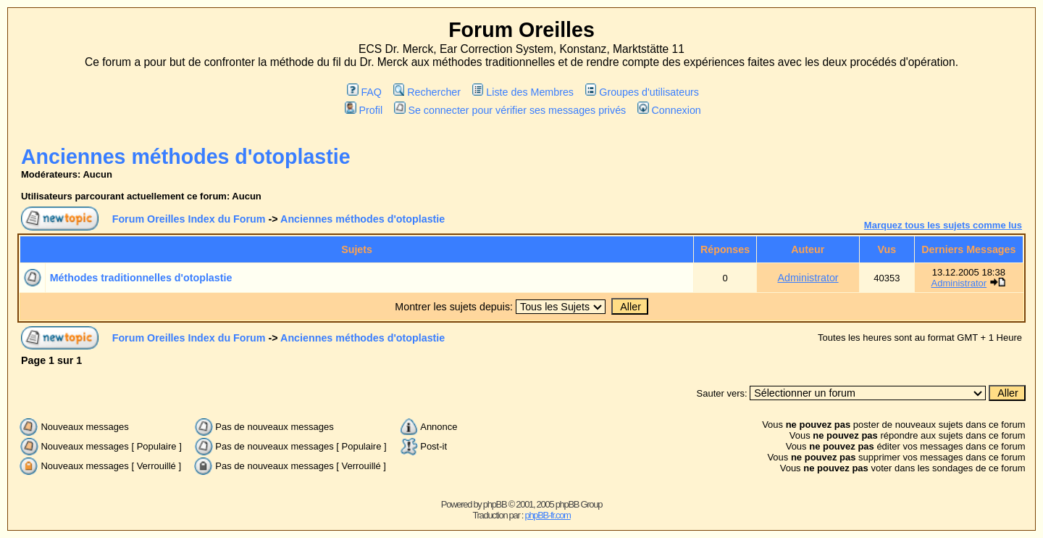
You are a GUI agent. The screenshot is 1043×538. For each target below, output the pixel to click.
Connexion (669, 110)
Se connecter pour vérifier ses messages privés (510, 110)
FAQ (364, 92)
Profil (363, 110)
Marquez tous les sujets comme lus (943, 225)
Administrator (807, 278)
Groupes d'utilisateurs (642, 92)
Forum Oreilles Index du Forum (189, 219)
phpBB (495, 504)
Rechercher (427, 92)
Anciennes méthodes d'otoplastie (186, 156)
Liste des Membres (523, 92)
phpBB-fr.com (547, 515)
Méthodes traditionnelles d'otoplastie (141, 278)
